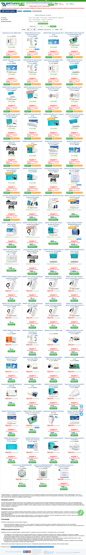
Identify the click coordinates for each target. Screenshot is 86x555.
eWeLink (30, 21)
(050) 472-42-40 (39, 2)
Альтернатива (36, 209)
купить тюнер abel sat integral (18, 546)
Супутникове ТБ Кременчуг (37, 552)
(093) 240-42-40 (48, 2)
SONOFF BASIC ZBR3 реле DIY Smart (53, 195)
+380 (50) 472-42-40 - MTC (48, 552)
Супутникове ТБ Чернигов (37, 550)
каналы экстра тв (31, 546)
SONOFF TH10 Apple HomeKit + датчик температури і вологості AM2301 (74, 278)
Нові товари (46, 6)
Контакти (47, 0)
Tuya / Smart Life (37, 21)
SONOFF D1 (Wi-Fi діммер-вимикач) (53, 438)
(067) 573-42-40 (30, 2)
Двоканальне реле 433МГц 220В (53, 330)
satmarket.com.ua (76, 552)
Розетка (43, 19)
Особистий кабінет (40, 0)
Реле (30, 19)
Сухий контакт (49, 19)
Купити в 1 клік (15, 57)
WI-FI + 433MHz (36, 17)
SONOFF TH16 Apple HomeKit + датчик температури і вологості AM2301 (74, 305)
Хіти (40, 6)
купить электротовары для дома (45, 546)
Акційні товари (33, 6)
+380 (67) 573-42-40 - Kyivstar (49, 551)
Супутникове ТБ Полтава (36, 549)
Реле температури (36, 19)
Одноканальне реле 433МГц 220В (11, 33)
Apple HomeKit (45, 21)
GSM (30, 17)
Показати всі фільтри (43, 23)
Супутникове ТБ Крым (36, 551)
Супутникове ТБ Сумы (36, 553)
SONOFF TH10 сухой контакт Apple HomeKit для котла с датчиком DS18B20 (11, 305)
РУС (68, 3)
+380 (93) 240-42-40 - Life (48, 553)
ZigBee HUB (61, 17)
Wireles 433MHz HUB (52, 17)
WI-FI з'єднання (44, 17)
